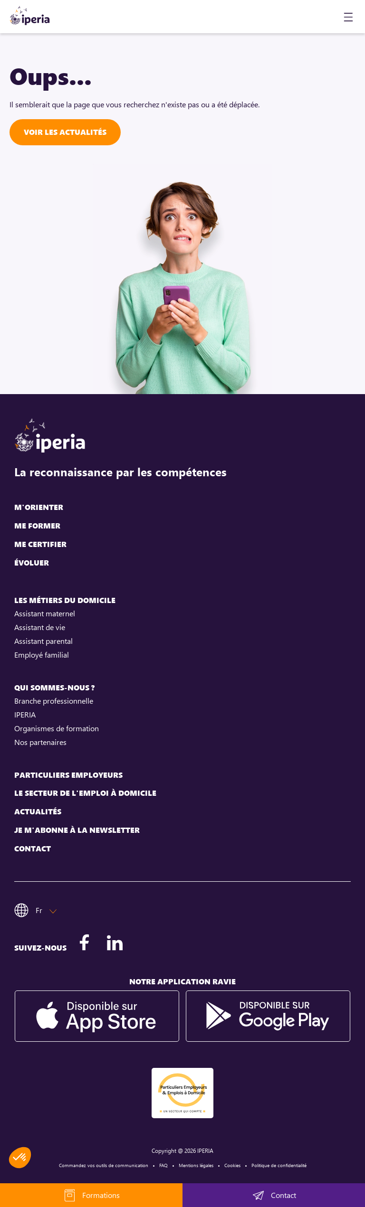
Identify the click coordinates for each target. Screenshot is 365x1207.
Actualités (37, 812)
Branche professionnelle (53, 701)
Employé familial (41, 655)
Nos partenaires (40, 742)
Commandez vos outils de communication (103, 1165)
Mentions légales (196, 1165)
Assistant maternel (44, 613)
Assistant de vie (39, 627)
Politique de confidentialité (279, 1165)
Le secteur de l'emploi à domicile (85, 793)
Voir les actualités (65, 132)
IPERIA (25, 714)
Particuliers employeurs (68, 775)
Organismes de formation (56, 728)
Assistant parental (43, 641)
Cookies (232, 1165)
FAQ (163, 1165)
